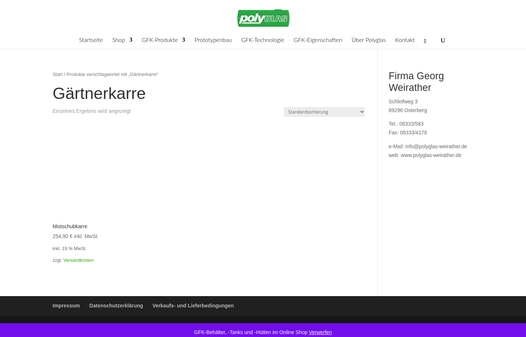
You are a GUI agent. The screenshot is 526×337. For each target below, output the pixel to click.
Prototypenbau (213, 40)
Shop (118, 40)
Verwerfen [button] (320, 332)
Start (57, 74)
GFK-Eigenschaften (318, 40)
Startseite (91, 40)
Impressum (66, 306)
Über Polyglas (369, 40)
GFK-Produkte (160, 40)
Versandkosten (78, 260)
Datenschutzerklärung (116, 306)
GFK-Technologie (263, 40)
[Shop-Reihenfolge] (324, 112)
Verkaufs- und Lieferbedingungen (193, 306)
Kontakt (405, 40)
